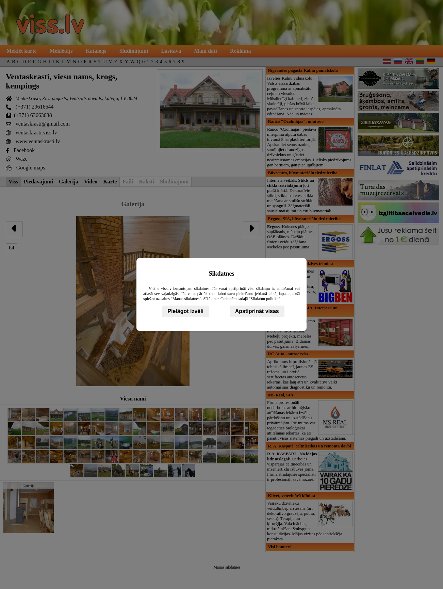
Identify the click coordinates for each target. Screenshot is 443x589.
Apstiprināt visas (257, 311)
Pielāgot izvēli (185, 311)
